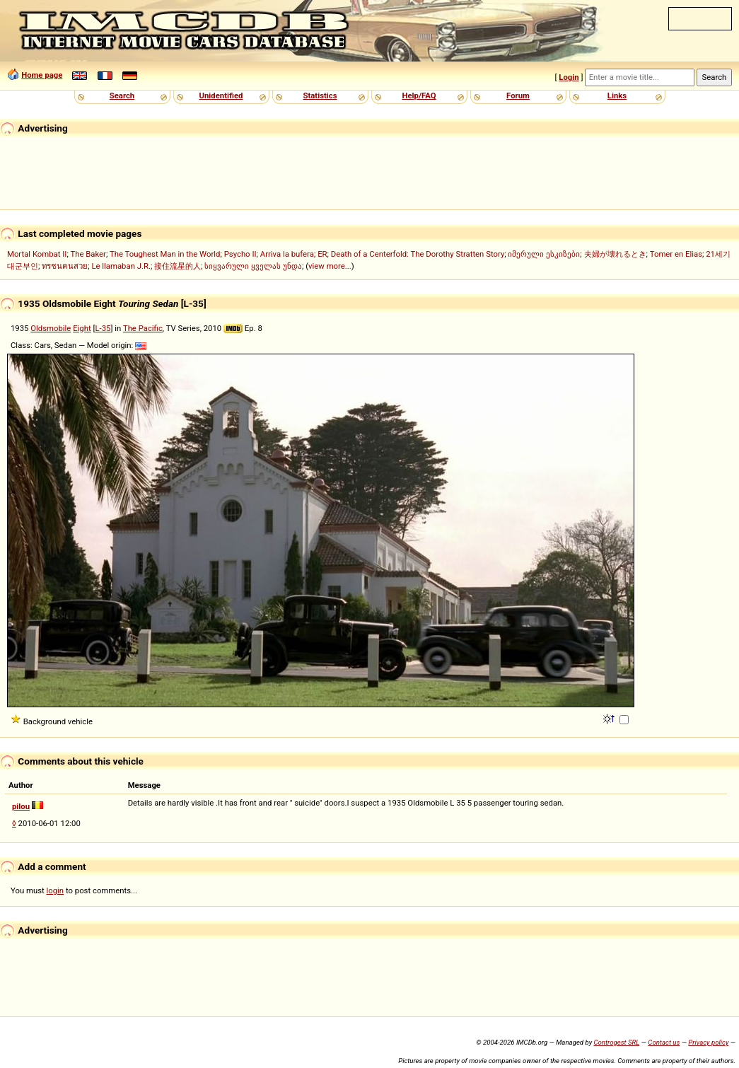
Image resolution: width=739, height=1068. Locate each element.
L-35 (102, 328)
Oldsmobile (50, 328)
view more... (329, 266)
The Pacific (143, 328)
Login (568, 77)
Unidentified (221, 95)
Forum (518, 95)
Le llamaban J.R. (120, 266)
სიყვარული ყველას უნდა (253, 266)
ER (322, 254)
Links (617, 95)
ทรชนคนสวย (65, 266)
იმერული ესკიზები (544, 254)
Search (122, 95)
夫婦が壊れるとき (615, 254)
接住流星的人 (177, 266)
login (55, 890)
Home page (41, 75)
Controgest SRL (616, 1042)
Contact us (664, 1042)
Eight (82, 328)
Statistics (320, 95)
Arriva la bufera (287, 254)
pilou (21, 806)
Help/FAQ (419, 95)
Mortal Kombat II (36, 254)
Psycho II (240, 254)
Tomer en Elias (676, 254)
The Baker (88, 254)
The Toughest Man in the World (165, 254)
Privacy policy (708, 1042)
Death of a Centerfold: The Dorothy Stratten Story (417, 254)
